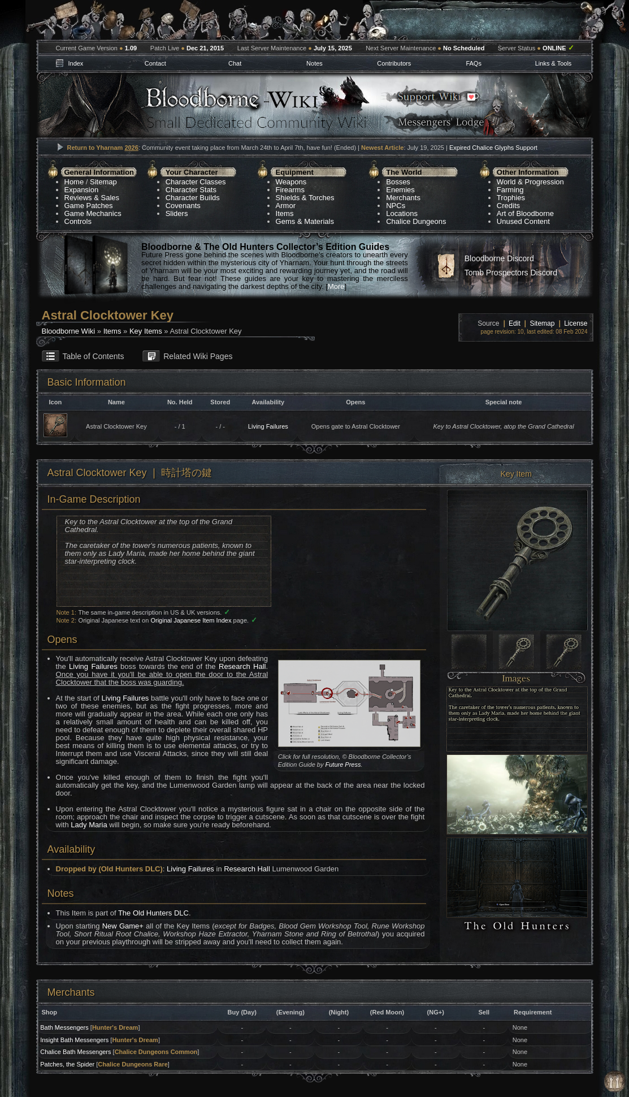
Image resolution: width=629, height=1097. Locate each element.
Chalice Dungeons (416, 221)
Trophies (511, 197)
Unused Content (523, 221)
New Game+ (123, 926)
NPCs (395, 205)
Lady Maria (89, 824)
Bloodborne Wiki (69, 331)
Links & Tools (553, 63)
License (575, 323)
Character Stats (191, 189)
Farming (510, 189)
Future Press (343, 764)
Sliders (177, 213)
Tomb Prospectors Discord (511, 272)
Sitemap (103, 182)
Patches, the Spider (67, 1064)
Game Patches (88, 205)
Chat (234, 63)
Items (285, 213)
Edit (514, 323)
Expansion (81, 189)
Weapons (291, 182)
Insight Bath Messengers (74, 1039)
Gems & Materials (305, 221)
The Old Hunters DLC (153, 913)
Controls (78, 221)
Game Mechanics (93, 213)
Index (75, 63)
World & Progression (530, 182)
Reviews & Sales (92, 197)
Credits (508, 205)
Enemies (400, 189)
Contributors (394, 63)
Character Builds (193, 197)
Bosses (398, 182)
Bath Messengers (64, 1027)
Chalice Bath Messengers (75, 1051)
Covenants (183, 205)
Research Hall (242, 666)
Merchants (403, 197)
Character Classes (196, 182)
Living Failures (268, 426)
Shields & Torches (305, 197)
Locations (402, 213)
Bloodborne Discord (499, 258)
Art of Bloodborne (525, 213)
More (336, 286)
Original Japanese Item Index (190, 620)
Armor (286, 205)
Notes (314, 63)
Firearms (290, 189)
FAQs (473, 63)
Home (74, 182)
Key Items (145, 331)
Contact (155, 63)
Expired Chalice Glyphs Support (493, 147)
